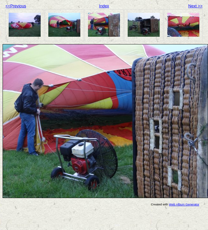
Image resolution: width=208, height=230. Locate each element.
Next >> (195, 6)
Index (104, 6)
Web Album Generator (184, 204)
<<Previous (15, 6)
